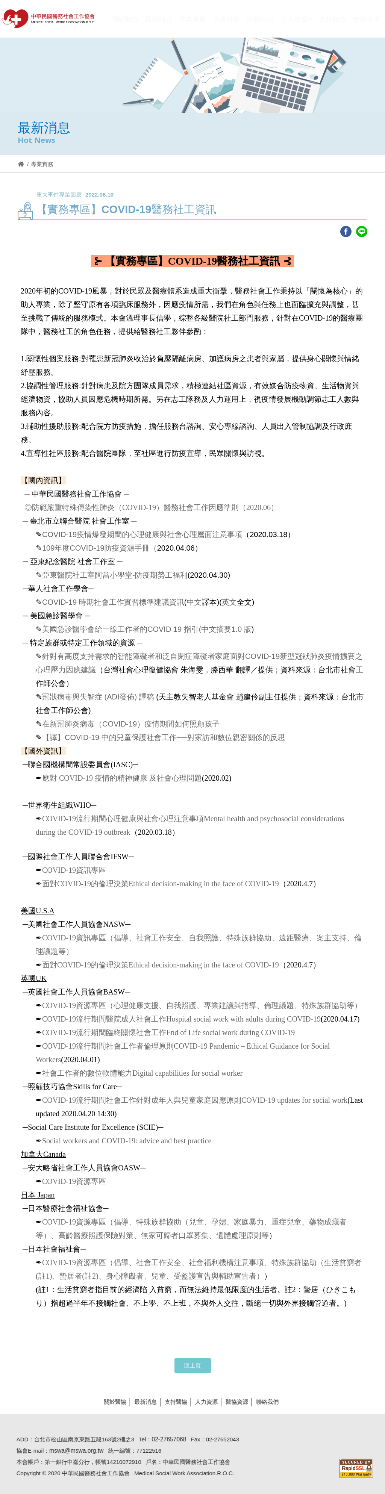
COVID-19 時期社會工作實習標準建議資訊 (113, 602)
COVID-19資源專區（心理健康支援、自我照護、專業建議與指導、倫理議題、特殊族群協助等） (202, 1005)
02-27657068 (166, 1439)
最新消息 (142, 1402)
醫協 (48, 19)
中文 (194, 602)
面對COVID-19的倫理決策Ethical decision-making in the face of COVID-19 (160, 883)
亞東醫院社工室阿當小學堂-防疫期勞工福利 (115, 575)
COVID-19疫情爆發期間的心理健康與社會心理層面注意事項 (142, 534)
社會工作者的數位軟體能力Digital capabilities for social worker (142, 1073)
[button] (296, 24)
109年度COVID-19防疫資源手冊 (96, 548)
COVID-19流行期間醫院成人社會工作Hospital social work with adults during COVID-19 (181, 1019)
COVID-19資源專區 (74, 1181)
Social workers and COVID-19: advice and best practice (126, 1141)
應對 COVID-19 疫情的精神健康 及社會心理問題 (122, 778)
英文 (229, 602)
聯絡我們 (264, 1402)
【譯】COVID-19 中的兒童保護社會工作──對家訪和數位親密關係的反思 (163, 737)
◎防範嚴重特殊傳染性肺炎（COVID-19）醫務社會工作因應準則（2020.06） (150, 507)
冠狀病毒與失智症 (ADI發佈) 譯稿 (98, 697)
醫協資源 (234, 1402)
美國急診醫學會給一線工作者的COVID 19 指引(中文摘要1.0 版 (147, 629)
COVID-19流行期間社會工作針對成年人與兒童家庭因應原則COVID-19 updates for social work (194, 1100)
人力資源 (203, 1402)
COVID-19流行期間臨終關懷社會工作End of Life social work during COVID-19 (168, 1032)
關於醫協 (112, 1402)
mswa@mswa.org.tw (73, 1450)
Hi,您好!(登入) (316, 6)
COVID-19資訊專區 (74, 870)
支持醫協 (173, 1402)
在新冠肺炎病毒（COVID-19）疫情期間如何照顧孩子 (131, 724)
